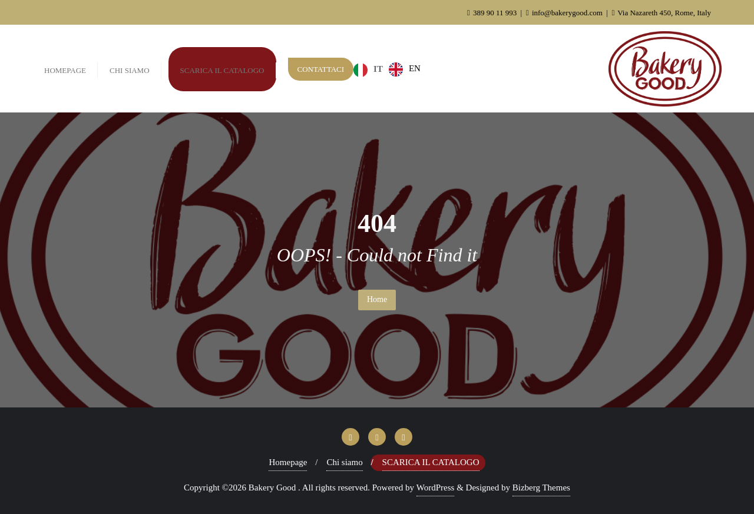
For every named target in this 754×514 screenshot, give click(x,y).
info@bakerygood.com (565, 12)
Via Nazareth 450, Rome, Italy (661, 12)
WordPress (435, 487)
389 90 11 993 (493, 12)
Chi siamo (344, 462)
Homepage (288, 462)
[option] (404, 69)
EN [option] (415, 68)
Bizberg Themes (541, 487)
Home (377, 299)
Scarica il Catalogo (430, 462)
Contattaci (321, 69)
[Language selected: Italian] (389, 69)
